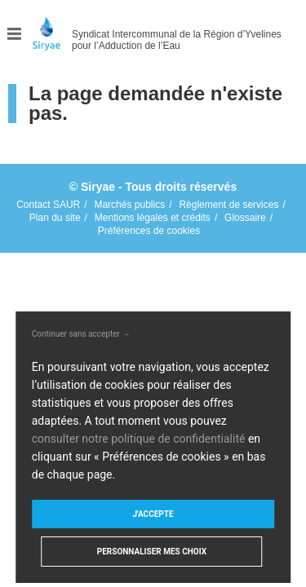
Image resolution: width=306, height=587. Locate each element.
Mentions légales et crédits (153, 217)
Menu (14, 33)
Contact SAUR (48, 204)
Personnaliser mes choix (151, 551)
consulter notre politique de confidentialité (139, 438)
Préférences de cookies (149, 230)
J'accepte (152, 514)
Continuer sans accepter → (81, 333)
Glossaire (245, 217)
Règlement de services (228, 204)
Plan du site (55, 217)
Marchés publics (129, 204)
